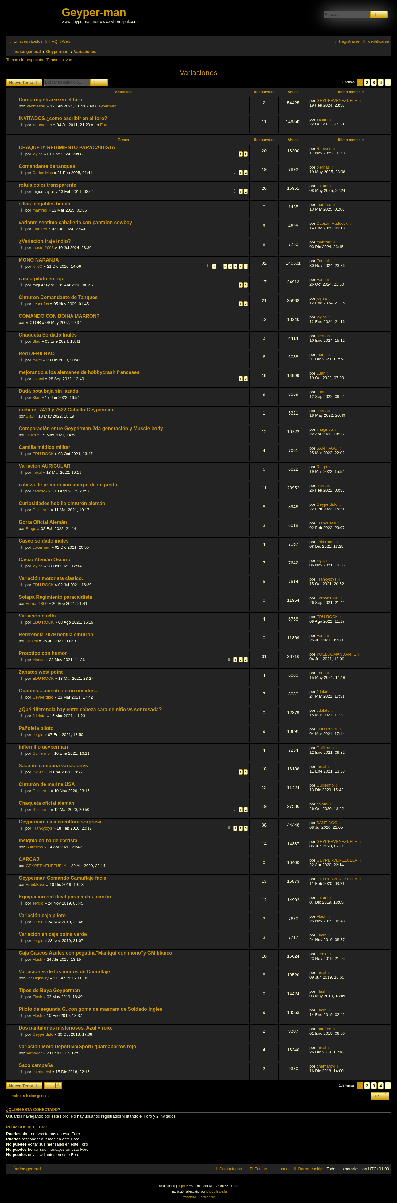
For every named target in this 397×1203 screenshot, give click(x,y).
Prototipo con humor (43, 653)
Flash (321, 916)
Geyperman (105, 106)
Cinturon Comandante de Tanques (58, 297)
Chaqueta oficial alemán (46, 803)
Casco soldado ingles (44, 540)
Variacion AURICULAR (44, 466)
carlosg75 (41, 491)
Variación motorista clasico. (51, 578)
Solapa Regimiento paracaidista (55, 597)
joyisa (37, 154)
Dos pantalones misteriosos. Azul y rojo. (65, 1027)
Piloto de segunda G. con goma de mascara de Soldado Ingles (90, 1009)
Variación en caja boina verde (53, 934)
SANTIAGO (327, 448)
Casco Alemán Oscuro (44, 559)
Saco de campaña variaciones (53, 765)
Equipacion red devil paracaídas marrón (65, 896)
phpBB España (216, 1191)
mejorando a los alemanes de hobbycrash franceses (79, 372)
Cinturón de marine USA (47, 784)
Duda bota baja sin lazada (48, 391)
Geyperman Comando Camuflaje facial (63, 878)
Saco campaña (36, 1065)
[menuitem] (50, 41)
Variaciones (199, 72)
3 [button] (374, 82)
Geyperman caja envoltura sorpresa (60, 821)
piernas (323, 167)
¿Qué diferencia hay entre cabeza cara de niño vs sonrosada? (90, 709)
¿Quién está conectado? (33, 1110)
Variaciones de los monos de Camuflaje (64, 971)
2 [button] (367, 82)
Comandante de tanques (47, 166)
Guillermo (40, 510)
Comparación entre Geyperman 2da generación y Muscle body (91, 428)
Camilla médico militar (44, 447)
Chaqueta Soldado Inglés (48, 334)
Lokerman (41, 547)
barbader (34, 1053)
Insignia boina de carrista (48, 840)
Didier (31, 435)
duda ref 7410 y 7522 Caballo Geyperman (66, 409)
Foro (104, 125)
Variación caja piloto (42, 915)
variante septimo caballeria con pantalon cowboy (75, 222)
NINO (37, 266)
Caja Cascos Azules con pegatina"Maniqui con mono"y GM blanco (95, 953)
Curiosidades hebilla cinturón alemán (62, 503)
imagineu (325, 429)
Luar (321, 373)
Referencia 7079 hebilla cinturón (56, 634)
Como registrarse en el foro (50, 99)
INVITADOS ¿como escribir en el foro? (63, 118)
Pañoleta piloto (36, 728)
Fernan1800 (37, 603)
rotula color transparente (47, 185)
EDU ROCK (43, 453)
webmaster (36, 106)
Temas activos (59, 59)
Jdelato (323, 691)
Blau (36, 341)
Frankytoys (327, 579)
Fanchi (323, 261)
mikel (37, 360)
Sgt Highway (37, 978)
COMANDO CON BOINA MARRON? (59, 316)
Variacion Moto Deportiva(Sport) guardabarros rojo (77, 1046)
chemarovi (41, 1071)
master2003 (43, 247)
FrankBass (326, 523)
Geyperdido (327, 504)
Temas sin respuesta (24, 59)
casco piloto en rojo (42, 278)
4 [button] (381, 82)
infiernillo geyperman (43, 746)
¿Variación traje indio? (45, 241)
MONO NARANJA (39, 260)
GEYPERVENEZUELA (337, 100)
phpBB (185, 1186)
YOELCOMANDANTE (336, 654)
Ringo (322, 467)
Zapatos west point (41, 672)
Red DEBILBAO (37, 353)
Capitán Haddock (332, 223)
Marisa (38, 659)
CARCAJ (29, 859)
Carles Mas (42, 172)
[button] (388, 82)
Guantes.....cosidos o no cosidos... (59, 690)
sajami (322, 119)
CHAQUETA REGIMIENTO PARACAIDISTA (67, 147)
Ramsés (324, 148)
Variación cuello (37, 615)
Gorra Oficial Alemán (43, 522)
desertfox (40, 304)
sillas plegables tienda (44, 203)
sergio (37, 734)
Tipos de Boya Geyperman (49, 990)
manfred (39, 210)
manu (322, 354)
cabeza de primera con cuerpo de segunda (68, 484)
